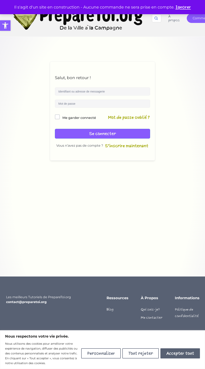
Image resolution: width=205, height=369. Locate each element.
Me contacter (151, 317)
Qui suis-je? (150, 309)
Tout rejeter (140, 353)
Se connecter (102, 133)
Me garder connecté (79, 118)
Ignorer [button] (183, 7)
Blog (110, 309)
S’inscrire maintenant (126, 146)
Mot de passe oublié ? (129, 117)
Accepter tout (180, 353)
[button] (5, 25)
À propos (174, 18)
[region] (102, 349)
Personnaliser (101, 353)
